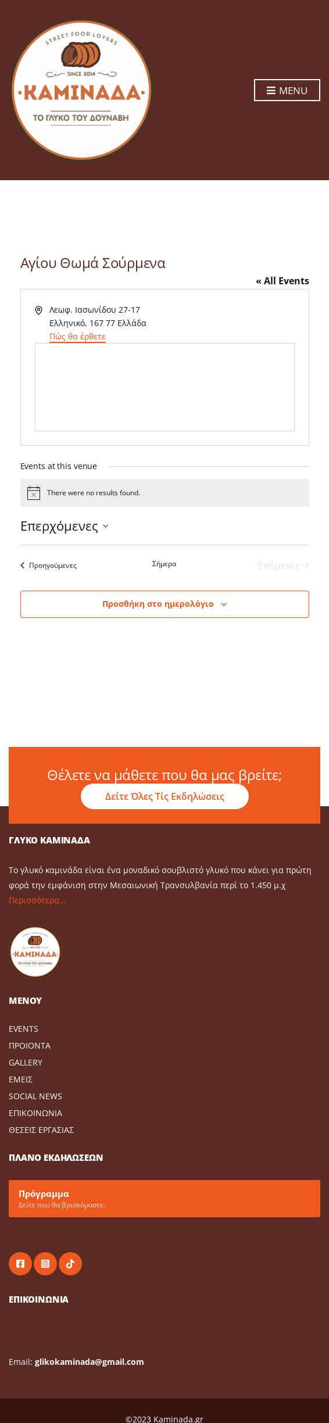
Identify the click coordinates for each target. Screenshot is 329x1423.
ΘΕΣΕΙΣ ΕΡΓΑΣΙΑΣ (41, 1129)
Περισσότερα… (37, 900)
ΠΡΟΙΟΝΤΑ (30, 1045)
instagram (45, 1263)
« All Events (282, 280)
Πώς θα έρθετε (77, 336)
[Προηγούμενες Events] (48, 565)
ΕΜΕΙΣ (21, 1079)
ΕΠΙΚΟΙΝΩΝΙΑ (35, 1112)
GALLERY (25, 1062)
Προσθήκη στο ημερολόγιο (158, 603)
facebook (20, 1263)
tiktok (70, 1263)
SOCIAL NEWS (35, 1096)
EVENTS (23, 1028)
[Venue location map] (164, 387)
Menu (287, 91)
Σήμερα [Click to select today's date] (164, 564)
